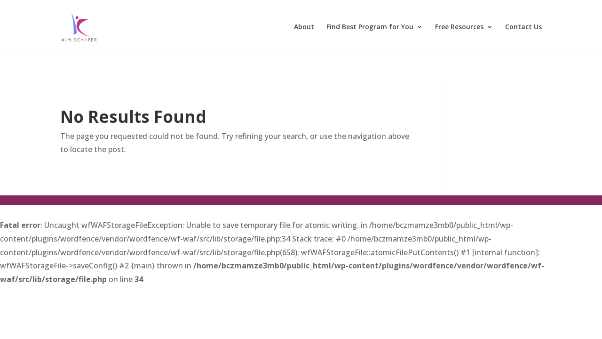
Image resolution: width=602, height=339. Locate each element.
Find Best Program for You (369, 27)
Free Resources (459, 27)
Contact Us (523, 27)
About (304, 27)
